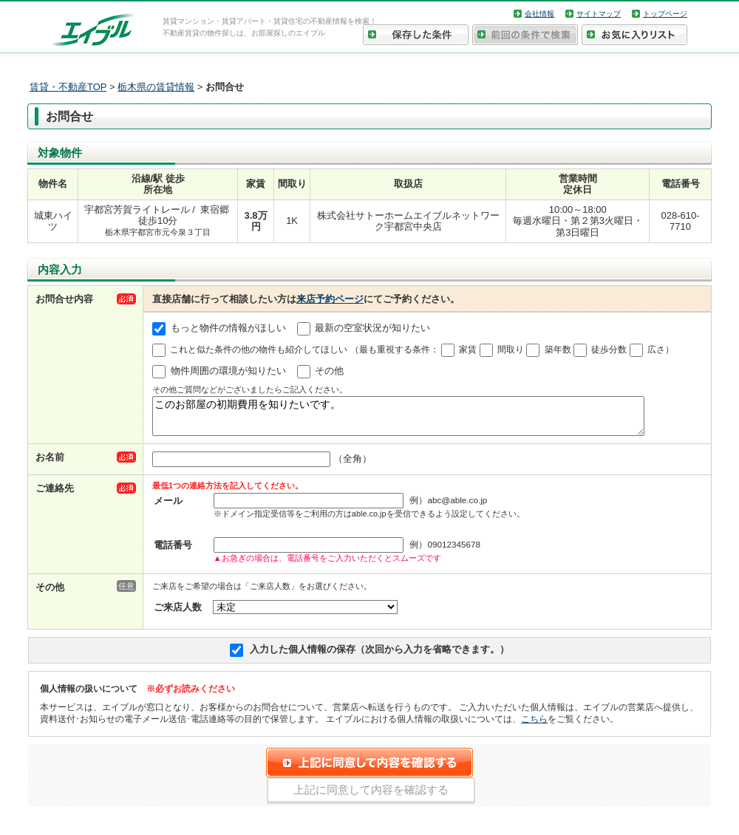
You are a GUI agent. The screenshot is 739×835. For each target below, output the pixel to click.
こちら (534, 725)
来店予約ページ (330, 298)
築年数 (558, 349)
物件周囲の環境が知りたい (228, 371)
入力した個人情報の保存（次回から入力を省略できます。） (379, 655)
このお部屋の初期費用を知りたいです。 (398, 419)
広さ (656, 349)
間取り (510, 349)
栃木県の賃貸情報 (156, 86)
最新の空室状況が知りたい (372, 328)
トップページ (665, 14)
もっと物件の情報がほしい (228, 328)
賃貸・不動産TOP (68, 86)
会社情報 (539, 14)
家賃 (468, 349)
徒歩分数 (609, 349)
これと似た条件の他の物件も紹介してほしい (258, 349)
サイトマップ (598, 14)
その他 (329, 371)
